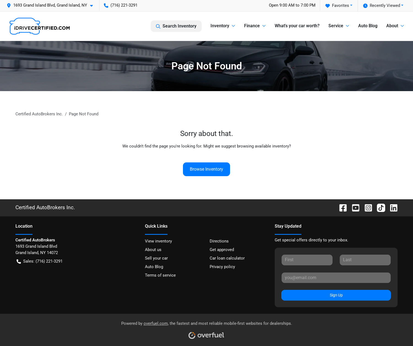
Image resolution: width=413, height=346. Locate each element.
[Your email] (336, 277)
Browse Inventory (206, 169)
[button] (51, 5)
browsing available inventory (263, 146)
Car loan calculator (227, 258)
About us (153, 249)
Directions (219, 241)
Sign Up (336, 295)
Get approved (222, 249)
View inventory (158, 241)
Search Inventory (176, 26)
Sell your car (156, 258)
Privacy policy (222, 266)
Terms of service (160, 275)
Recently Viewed (381, 5)
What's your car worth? (297, 25)
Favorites (337, 5)
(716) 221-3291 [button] (120, 5)
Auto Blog (367, 25)
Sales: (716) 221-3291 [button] (40, 261)
